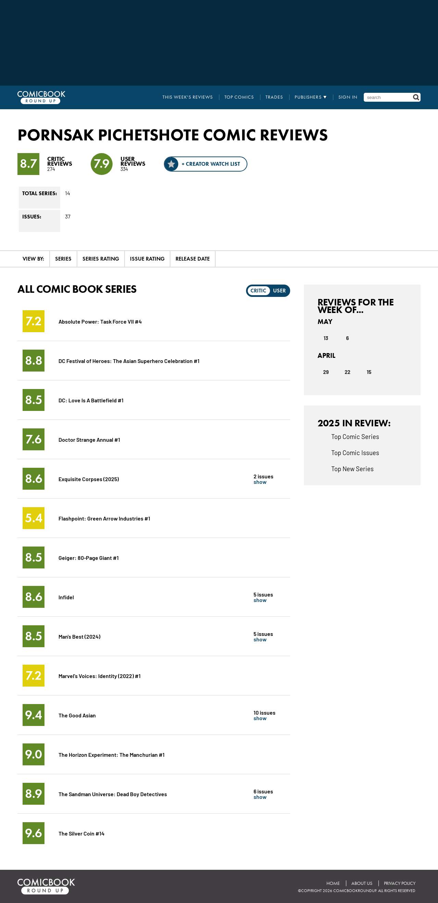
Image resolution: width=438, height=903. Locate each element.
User (279, 290)
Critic (258, 290)
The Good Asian (77, 714)
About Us (361, 883)
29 (325, 372)
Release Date (193, 258)
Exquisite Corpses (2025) (89, 478)
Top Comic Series (355, 436)
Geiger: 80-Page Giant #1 (89, 557)
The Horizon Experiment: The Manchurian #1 (112, 754)
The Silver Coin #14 (81, 833)
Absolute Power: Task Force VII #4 (100, 321)
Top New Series (352, 468)
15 (369, 372)
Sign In (348, 97)
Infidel (66, 596)
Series (63, 258)
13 (326, 338)
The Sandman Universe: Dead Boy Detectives (113, 793)
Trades (274, 97)
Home (333, 883)
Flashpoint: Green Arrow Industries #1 (104, 518)
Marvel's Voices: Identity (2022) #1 (100, 675)
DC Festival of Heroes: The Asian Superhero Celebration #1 (129, 360)
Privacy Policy (399, 883)
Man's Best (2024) (79, 636)
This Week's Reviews (188, 97)
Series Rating (100, 258)
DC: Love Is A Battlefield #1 (91, 399)
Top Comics (239, 97)
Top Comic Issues (355, 452)
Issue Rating (147, 258)
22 (347, 372)
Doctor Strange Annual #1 (89, 439)
